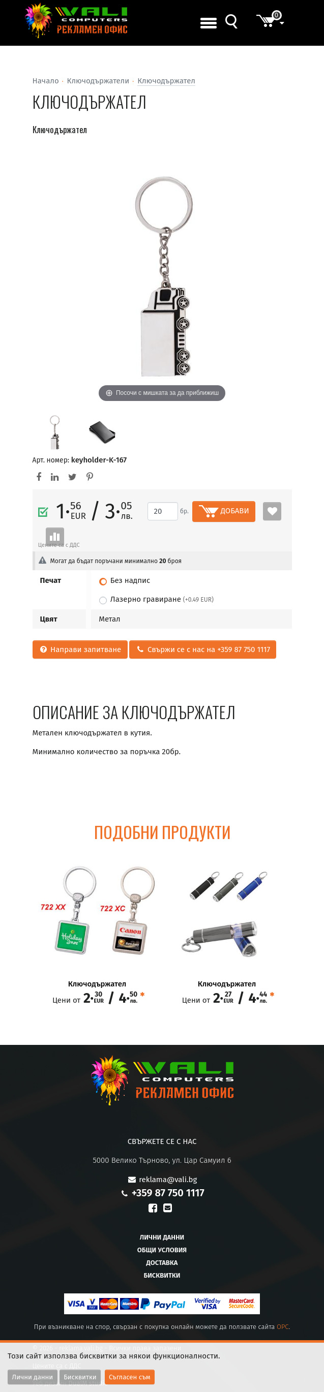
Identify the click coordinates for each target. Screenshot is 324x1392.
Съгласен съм (130, 1377)
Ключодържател (166, 80)
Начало (46, 80)
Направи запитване (80, 649)
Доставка (162, 1262)
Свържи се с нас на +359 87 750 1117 (203, 649)
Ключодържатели (98, 80)
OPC (283, 1327)
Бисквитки (161, 1275)
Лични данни (162, 1237)
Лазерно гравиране (162, 599)
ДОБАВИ (224, 511)
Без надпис (130, 580)
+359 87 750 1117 (168, 1193)
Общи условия (162, 1250)
